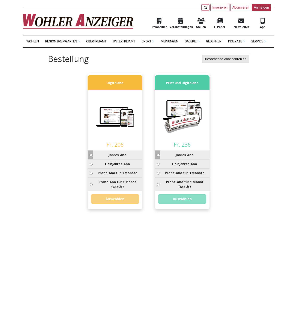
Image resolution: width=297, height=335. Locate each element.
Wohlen (32, 41)
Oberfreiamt (96, 41)
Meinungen (169, 41)
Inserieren (220, 7)
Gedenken (214, 41)
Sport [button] (146, 41)
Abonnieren (240, 7)
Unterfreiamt (124, 41)
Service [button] (257, 41)
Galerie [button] (191, 41)
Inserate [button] (235, 41)
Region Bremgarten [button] (61, 41)
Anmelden (261, 7)
